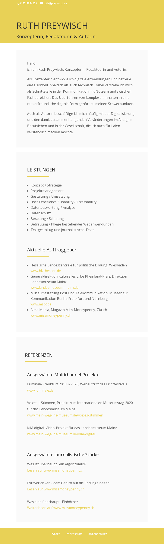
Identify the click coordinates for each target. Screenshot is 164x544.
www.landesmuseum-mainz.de (55, 287)
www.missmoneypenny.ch (51, 315)
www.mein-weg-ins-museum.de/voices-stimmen (65, 415)
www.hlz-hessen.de (46, 270)
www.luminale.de (40, 390)
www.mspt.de (41, 304)
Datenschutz (97, 534)
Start (56, 534)
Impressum (74, 534)
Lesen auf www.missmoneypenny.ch (56, 470)
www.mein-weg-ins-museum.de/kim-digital (61, 434)
